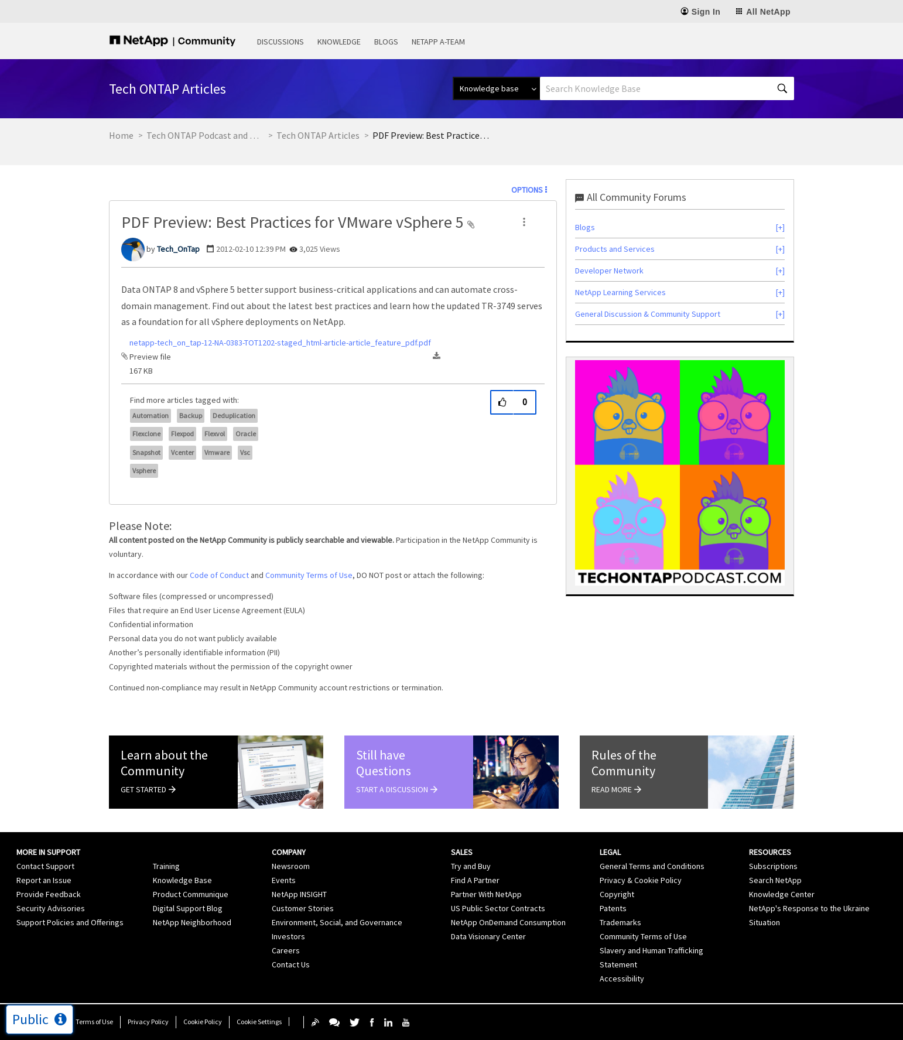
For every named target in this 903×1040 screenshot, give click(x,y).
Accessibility (622, 978)
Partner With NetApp (486, 894)
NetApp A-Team (438, 41)
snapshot (146, 452)
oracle (245, 433)
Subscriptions (773, 866)
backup (190, 415)
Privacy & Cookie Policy (641, 880)
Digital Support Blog (188, 908)
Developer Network (609, 270)
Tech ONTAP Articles (318, 135)
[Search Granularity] (496, 88)
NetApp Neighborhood (192, 922)
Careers (286, 950)
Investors (288, 936)
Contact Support (45, 866)
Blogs (386, 41)
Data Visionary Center (488, 936)
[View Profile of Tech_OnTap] (178, 249)
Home (121, 135)
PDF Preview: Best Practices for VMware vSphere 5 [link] (431, 135)
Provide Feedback (48, 894)
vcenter (182, 452)
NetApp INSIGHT (299, 894)
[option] (680, 473)
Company (289, 852)
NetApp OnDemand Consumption (508, 922)
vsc (245, 452)
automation (150, 415)
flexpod (182, 433)
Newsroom (291, 866)
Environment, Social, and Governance (337, 922)
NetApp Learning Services (620, 292)
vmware (217, 452)
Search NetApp (775, 880)
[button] (524, 222)
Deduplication (234, 415)
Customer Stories (303, 908)
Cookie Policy (202, 1021)
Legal (610, 852)
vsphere (144, 470)
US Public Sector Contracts (498, 908)
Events (284, 880)
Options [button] (527, 189)
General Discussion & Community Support (647, 314)
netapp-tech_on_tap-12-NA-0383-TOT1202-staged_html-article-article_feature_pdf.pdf (280, 342)
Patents (613, 908)
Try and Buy (471, 866)
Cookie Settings (259, 1021)
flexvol (214, 433)
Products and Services (615, 249)
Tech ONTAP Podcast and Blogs (205, 135)
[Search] (667, 88)
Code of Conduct (219, 575)
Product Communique (190, 894)
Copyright (617, 894)
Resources (770, 852)
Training (166, 866)
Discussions (280, 41)
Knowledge (339, 41)
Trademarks (620, 922)
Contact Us (291, 964)
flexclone (146, 433)
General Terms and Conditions (652, 866)
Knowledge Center (782, 894)
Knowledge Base (182, 880)
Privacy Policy (148, 1021)
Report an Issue (43, 880)
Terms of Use (94, 1021)
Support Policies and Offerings (70, 922)
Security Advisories (50, 908)
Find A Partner (475, 880)
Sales (462, 852)
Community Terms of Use (309, 575)
